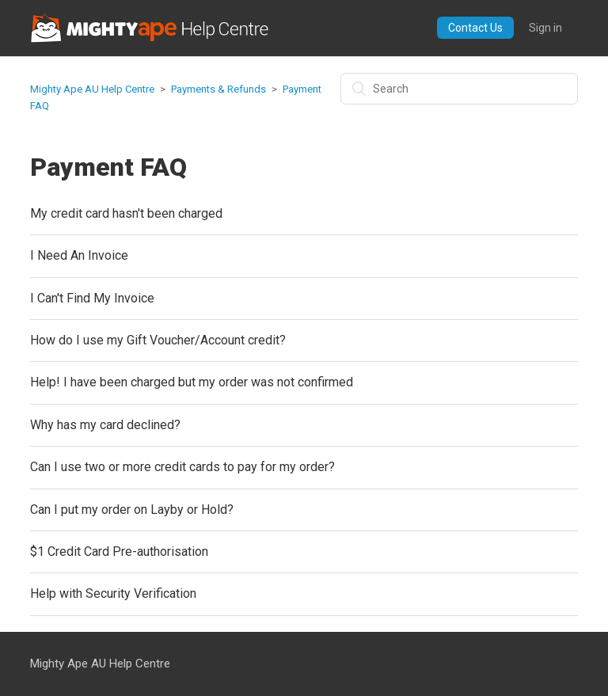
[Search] (459, 89)
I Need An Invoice (79, 255)
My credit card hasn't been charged (126, 213)
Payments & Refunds (218, 89)
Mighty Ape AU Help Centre (92, 89)
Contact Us (475, 27)
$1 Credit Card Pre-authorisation (119, 551)
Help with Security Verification (113, 593)
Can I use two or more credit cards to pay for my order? (182, 466)
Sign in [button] (545, 27)
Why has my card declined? (105, 424)
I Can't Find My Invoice (92, 298)
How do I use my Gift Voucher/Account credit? (158, 340)
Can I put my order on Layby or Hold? (132, 509)
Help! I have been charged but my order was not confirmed (191, 382)
